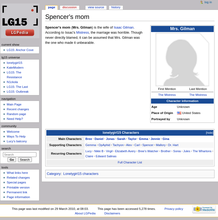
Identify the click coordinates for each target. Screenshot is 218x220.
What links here (17, 172)
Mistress (82, 32)
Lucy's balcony (17, 141)
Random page (16, 114)
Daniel (99, 138)
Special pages (16, 182)
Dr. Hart (173, 145)
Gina (166, 138)
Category (54, 174)
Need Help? (15, 118)
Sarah (121, 138)
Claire (89, 156)
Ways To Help (16, 136)
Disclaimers (112, 213)
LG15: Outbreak (18, 91)
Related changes (18, 177)
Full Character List (130, 162)
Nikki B (99, 151)
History (116, 7)
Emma (143, 138)
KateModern (15, 67)
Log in (208, 2)
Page (51, 7)
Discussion (69, 7)
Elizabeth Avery (125, 151)
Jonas (110, 138)
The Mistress (167, 94)
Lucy (88, 151)
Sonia (177, 151)
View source (96, 7)
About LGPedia (85, 213)
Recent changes (18, 109)
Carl (137, 145)
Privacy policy (173, 208)
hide (209, 132)
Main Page (14, 104)
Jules (186, 151)
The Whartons (202, 151)
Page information (18, 197)
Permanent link (17, 192)
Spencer (147, 145)
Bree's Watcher (148, 151)
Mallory (161, 145)
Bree (88, 138)
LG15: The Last (17, 86)
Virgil (109, 151)
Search (6, 148)
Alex (129, 145)
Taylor (132, 138)
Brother (166, 151)
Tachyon (118, 145)
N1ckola (12, 82)
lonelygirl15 (14, 62)
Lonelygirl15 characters (80, 174)
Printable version (18, 187)
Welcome (13, 131)
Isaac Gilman (124, 27)
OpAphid (104, 145)
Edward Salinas (106, 156)
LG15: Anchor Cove (20, 50)
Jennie (155, 138)
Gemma (90, 145)
